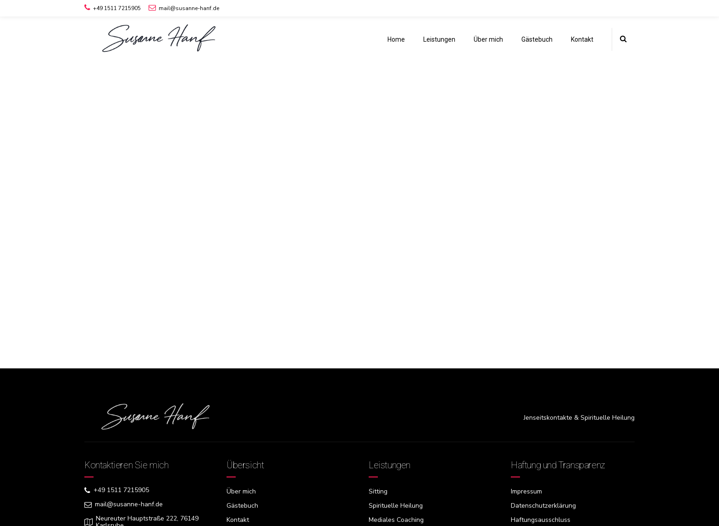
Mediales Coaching (396, 519)
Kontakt (582, 39)
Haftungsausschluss (540, 519)
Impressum (526, 491)
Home (396, 39)
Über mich (488, 39)
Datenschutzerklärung (543, 505)
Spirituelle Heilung (396, 505)
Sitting (378, 491)
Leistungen (439, 39)
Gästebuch (537, 39)
